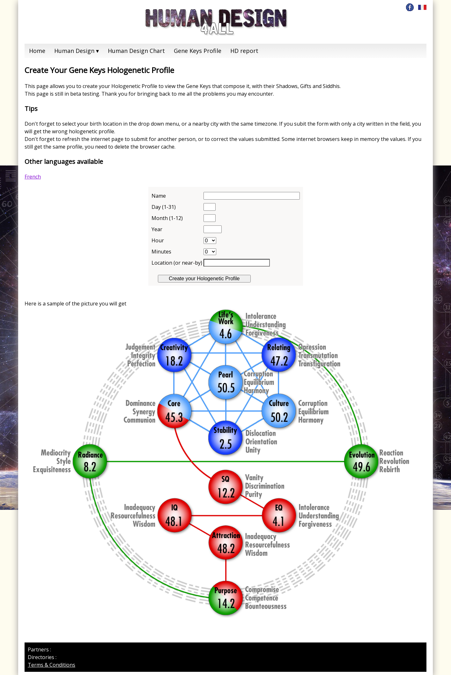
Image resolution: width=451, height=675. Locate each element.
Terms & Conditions (51, 664)
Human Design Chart (136, 51)
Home (37, 51)
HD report (244, 51)
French (33, 176)
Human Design (74, 51)
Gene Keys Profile (197, 51)
